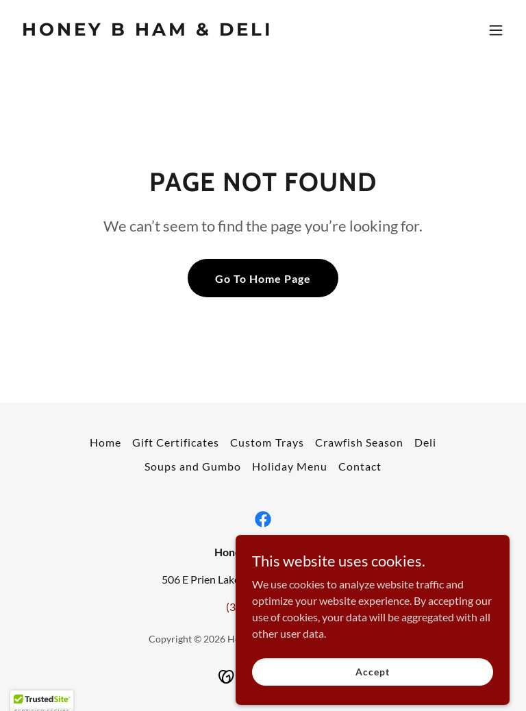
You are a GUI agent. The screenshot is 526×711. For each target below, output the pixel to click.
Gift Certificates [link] (175, 442)
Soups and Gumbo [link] (193, 466)
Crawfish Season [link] (359, 442)
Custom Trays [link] (266, 442)
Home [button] (105, 442)
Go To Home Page (263, 278)
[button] (496, 30)
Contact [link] (359, 466)
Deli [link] (425, 442)
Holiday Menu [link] (289, 466)
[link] (147, 31)
